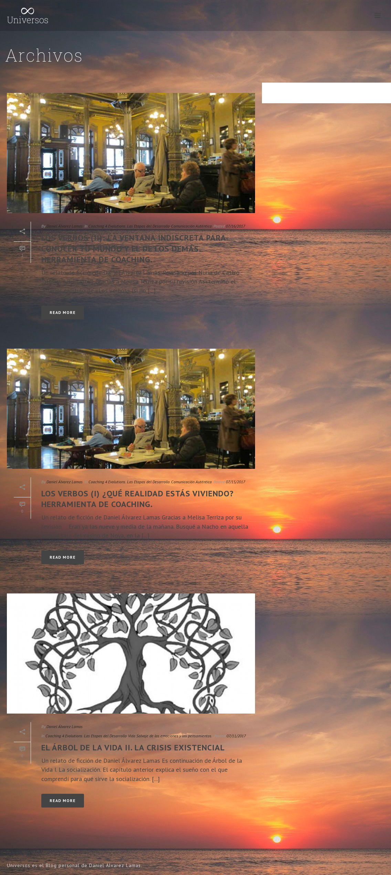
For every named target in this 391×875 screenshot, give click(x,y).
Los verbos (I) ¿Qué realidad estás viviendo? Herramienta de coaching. (137, 498)
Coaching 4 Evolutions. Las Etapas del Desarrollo (129, 226)
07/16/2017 (235, 226)
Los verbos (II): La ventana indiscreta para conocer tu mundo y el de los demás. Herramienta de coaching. (133, 248)
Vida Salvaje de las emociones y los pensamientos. (170, 735)
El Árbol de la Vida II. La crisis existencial (133, 747)
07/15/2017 (235, 481)
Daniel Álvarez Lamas (64, 226)
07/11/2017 (236, 735)
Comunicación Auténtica (191, 226)
